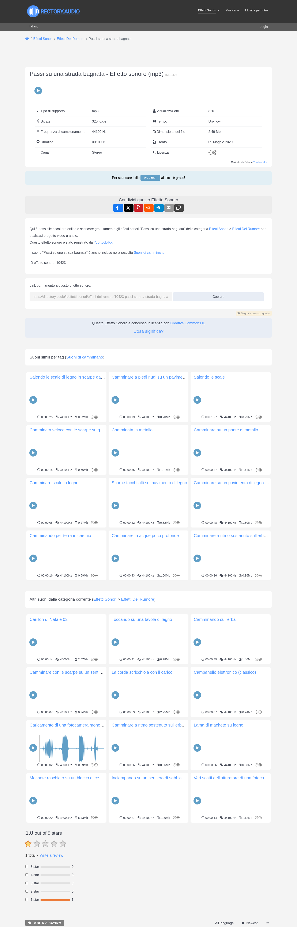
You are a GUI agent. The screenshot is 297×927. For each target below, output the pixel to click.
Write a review (51, 855)
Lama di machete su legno (218, 725)
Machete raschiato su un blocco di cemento (70, 778)
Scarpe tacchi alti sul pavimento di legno (149, 482)
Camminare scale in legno (54, 482)
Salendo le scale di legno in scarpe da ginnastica (75, 377)
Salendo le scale (209, 377)
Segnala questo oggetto (253, 313)
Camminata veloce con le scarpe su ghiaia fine (73, 430)
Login (264, 27)
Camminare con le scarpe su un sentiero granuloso (77, 672)
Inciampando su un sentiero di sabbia (147, 778)
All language (224, 923)
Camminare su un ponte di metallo (226, 430)
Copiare (216, 295)
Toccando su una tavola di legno (142, 619)
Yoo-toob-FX (260, 162)
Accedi (150, 177)
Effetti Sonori (218, 229)
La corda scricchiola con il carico (142, 672)
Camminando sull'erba (215, 619)
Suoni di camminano (149, 252)
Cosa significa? (148, 331)
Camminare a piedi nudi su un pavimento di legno (158, 377)
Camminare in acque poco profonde (145, 535)
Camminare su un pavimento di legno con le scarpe (242, 482)
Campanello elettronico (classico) (225, 672)
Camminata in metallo (132, 430)
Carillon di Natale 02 (49, 619)
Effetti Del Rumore (246, 229)
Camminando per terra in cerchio (60, 535)
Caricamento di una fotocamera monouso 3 (70, 725)
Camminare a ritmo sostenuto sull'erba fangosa (238, 535)
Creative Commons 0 (187, 323)
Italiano (33, 26)
